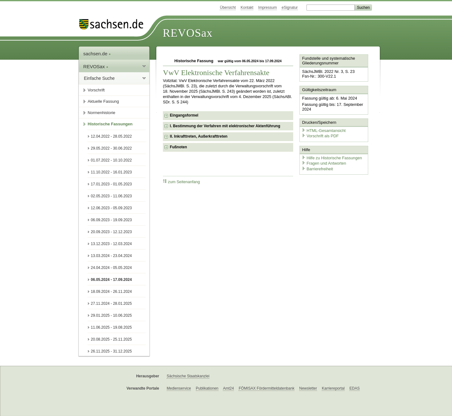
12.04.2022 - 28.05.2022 (111, 136)
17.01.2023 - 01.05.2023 (111, 184)
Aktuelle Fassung (103, 101)
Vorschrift (96, 90)
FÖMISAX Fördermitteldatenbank (266, 388)
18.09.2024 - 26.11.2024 (111, 291)
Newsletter (308, 388)
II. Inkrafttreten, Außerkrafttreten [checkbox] (199, 136)
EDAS (354, 388)
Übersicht (228, 7)
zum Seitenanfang (181, 181)
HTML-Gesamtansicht (324, 130)
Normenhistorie (101, 112)
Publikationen (207, 388)
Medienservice (179, 388)
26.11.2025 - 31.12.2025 (111, 351)
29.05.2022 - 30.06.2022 (111, 148)
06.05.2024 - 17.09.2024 (111, 279)
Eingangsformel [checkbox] (184, 115)
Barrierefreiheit (317, 169)
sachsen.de (97, 53)
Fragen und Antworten (324, 163)
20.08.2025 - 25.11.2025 (111, 339)
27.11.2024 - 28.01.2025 (111, 303)
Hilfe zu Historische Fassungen (332, 158)
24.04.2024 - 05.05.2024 (111, 267)
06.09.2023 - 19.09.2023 (111, 220)
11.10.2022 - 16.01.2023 (111, 172)
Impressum (267, 7)
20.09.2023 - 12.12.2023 (111, 232)
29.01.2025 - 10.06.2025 (111, 315)
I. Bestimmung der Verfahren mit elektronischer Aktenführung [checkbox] (225, 126)
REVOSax (188, 33)
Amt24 (228, 388)
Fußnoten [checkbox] (178, 147)
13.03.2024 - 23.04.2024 (111, 256)
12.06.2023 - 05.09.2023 (111, 208)
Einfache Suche (99, 78)
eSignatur (290, 7)
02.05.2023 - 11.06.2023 (111, 196)
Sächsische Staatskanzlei (188, 376)
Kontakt (247, 7)
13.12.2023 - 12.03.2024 (111, 244)
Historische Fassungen (110, 124)
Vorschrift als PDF (320, 136)
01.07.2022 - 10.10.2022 (111, 160)
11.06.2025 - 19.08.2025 (111, 327)
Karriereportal (333, 388)
